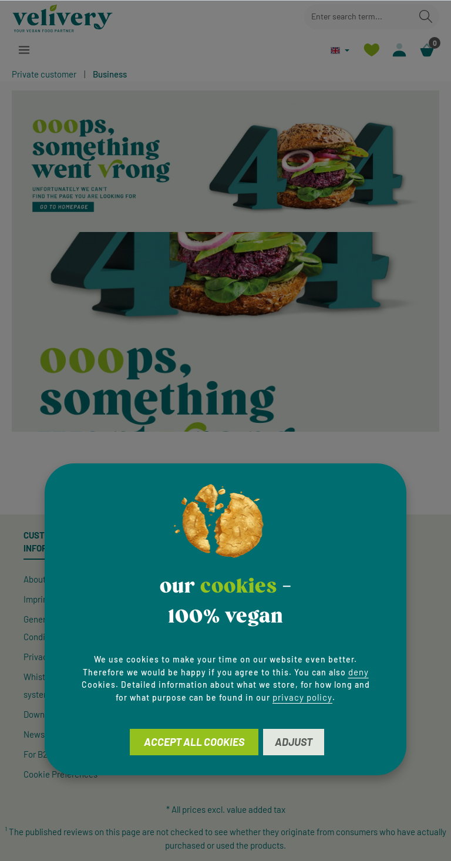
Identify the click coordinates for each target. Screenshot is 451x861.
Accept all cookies (194, 741)
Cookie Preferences (60, 774)
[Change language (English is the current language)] (339, 50)
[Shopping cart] (426, 50)
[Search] (425, 16)
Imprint (37, 599)
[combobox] (358, 16)
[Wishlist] (371, 50)
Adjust (293, 741)
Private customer (44, 74)
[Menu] (24, 50)
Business (110, 74)
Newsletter (44, 734)
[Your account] (399, 50)
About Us (40, 579)
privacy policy (302, 697)
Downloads (44, 714)
